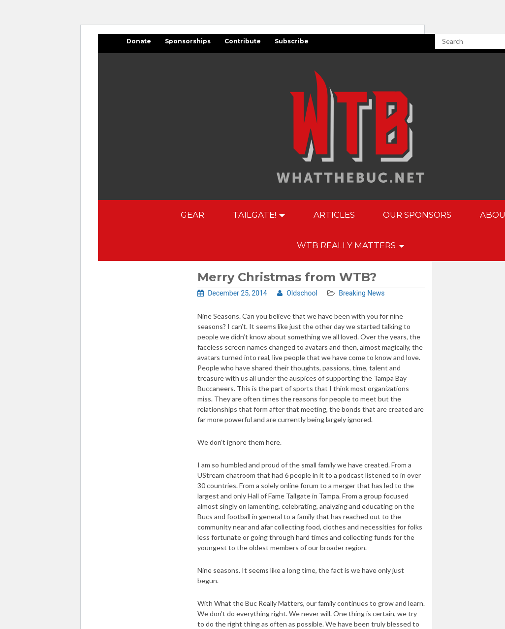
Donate (138, 41)
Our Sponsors (417, 215)
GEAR (192, 215)
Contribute (242, 41)
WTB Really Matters (351, 245)
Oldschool (297, 293)
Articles (334, 215)
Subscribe (292, 41)
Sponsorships (188, 41)
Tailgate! (259, 215)
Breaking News (361, 293)
